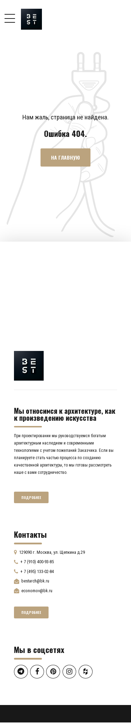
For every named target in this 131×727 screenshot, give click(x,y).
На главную (65, 157)
